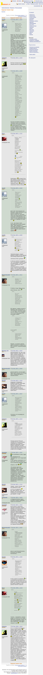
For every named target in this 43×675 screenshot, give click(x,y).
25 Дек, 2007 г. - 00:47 (17, 393)
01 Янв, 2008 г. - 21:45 (17, 587)
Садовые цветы (33, 39)
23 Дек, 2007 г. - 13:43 (17, 57)
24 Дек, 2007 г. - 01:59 (17, 188)
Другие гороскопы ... (34, 52)
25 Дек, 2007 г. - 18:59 (17, 497)
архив (23, 3)
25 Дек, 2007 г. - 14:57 (17, 452)
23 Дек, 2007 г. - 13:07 (17, 19)
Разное (31, 34)
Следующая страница (22, 16)
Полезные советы (33, 20)
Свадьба (31, 27)
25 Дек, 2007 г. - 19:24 (17, 504)
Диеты (20, 0)
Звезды (31, 32)
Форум (19, 3)
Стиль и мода (32, 17)
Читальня (31, 30)
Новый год (31, 14)
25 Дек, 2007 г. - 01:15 (17, 418)
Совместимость (33, 48)
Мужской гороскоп (33, 49)
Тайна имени (28, 2)
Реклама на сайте (34, 3)
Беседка (3, 11)
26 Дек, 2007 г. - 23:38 (17, 556)
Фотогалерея (18, 7)
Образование (32, 23)
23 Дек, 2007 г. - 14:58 (17, 70)
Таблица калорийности (34, 41)
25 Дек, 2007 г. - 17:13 (17, 484)
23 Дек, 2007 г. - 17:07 (17, 133)
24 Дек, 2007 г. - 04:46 (17, 368)
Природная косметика (38, 2)
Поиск (28, 3)
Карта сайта (32, 54)
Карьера (31, 22)
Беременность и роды (28, 0)
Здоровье (31, 18)
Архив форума (5, 7)
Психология (32, 16)
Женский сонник (38, 0)
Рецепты (14, 0)
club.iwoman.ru (14, 673)
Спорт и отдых (32, 25)
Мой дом (31, 29)
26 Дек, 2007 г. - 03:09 (17, 527)
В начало (31, 12)
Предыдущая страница (19, 15)
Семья (31, 28)
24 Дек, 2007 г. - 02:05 (17, 235)
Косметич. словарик (34, 40)
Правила (12, 7)
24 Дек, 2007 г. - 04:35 (17, 350)
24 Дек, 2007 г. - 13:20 (17, 380)
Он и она (31, 24)
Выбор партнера (33, 50)
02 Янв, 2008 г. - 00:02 (17, 626)
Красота (31, 19)
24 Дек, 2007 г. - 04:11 (17, 274)
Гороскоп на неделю (34, 47)
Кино (30, 33)
